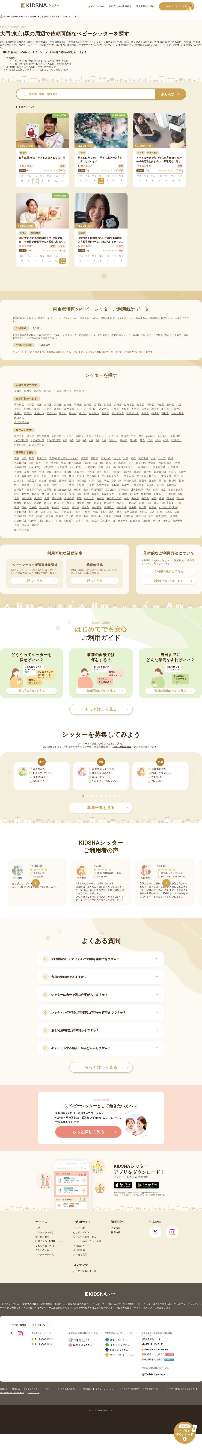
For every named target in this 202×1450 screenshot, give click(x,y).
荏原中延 (111, 462)
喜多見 (172, 471)
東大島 (85, 507)
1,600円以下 (21, 440)
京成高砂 (19, 480)
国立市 (63, 413)
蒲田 (49, 471)
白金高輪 (135, 520)
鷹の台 (35, 494)
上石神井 (79, 471)
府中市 (135, 409)
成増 (154, 498)
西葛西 (38, 502)
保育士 (30, 435)
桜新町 (172, 480)
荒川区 (18, 409)
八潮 (16, 525)
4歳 (91, 440)
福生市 (73, 413)
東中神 (133, 507)
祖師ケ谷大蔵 (175, 489)
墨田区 (78, 404)
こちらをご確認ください (57, 69)
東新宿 (166, 520)
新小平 (30, 489)
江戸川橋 (98, 462)
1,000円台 (174, 435)
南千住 (49, 516)
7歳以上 (113, 440)
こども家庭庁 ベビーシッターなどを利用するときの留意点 (169, 1389)
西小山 (70, 502)
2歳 (78, 440)
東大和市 (94, 413)
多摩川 (95, 494)
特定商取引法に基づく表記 (12, 1392)
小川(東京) (90, 467)
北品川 (138, 471)
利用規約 (16, 1389)
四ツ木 (49, 520)
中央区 (30, 404)
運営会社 (4, 1389)
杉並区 (160, 404)
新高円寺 (171, 485)
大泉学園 (141, 462)
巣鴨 (85, 489)
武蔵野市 (104, 409)
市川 (153, 458)
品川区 (97, 404)
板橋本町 (143, 458)
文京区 (58, 404)
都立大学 (89, 498)
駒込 (106, 480)
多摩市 (145, 413)
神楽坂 (18, 471)
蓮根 (24, 507)
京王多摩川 (93, 476)
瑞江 (177, 511)
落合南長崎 (159, 467)
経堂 (36, 476)
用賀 (41, 520)
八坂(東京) (20, 520)
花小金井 (44, 507)
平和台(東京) (107, 511)
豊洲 (79, 498)
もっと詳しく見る (106, 1067)
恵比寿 (122, 462)
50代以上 (176, 440)
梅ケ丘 (55, 462)
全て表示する (21, 422)
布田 (55, 511)
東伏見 (142, 507)
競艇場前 (27, 476)
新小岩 (160, 485)
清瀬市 (105, 413)
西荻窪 (28, 502)
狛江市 (82, 413)
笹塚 (181, 480)
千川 (148, 489)
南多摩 (59, 516)
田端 (86, 494)
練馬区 (38, 409)
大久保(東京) (165, 462)
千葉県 (58, 391)
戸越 (46, 498)
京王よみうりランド (148, 476)
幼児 (142, 440)
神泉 (39, 489)
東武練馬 (27, 498)
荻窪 (100, 467)
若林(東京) (92, 520)
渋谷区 (140, 404)
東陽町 (38, 498)
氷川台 (65, 507)
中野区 (150, 404)
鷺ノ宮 (162, 480)
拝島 (178, 502)
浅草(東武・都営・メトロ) (63, 458)
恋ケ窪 (43, 480)
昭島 (31, 458)
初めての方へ (96, 6)
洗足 (163, 489)
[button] (83, 796)
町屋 (159, 511)
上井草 (58, 471)
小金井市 (176, 409)
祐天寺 (32, 520)
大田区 (118, 404)
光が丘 (55, 507)
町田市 (165, 409)
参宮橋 (25, 485)
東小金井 (122, 507)
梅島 (63, 462)
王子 (130, 462)
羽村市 (165, 413)
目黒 (150, 516)
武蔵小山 (96, 516)
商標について (33, 1392)
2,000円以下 (37, 440)
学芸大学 (117, 471)
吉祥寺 (182, 471)
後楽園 (52, 480)
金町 (41, 471)
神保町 (77, 489)
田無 (79, 494)
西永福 (170, 498)
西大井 (180, 498)
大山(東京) (75, 467)
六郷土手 (69, 520)
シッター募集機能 (122, 746)
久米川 (80, 476)
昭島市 (145, 409)
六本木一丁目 (107, 520)
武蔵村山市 (132, 413)
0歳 (65, 440)
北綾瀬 (128, 471)
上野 (31, 462)
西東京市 (19, 417)
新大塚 (150, 485)
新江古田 (126, 485)
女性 (141, 435)
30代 (158, 440)
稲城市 (155, 413)
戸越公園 (69, 498)
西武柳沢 (123, 489)
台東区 (67, 404)
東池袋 (75, 507)
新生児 (123, 440)
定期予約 (19, 435)
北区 (178, 404)
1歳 (72, 440)
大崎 (177, 462)
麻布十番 (123, 520)
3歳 (85, 440)
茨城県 (18, 391)
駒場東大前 (130, 480)
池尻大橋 (106, 458)
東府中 (152, 507)
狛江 (99, 480)
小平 (91, 480)
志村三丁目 (58, 485)
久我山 (45, 476)
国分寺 (63, 480)
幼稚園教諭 (43, 435)
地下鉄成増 (74, 462)
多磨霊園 (146, 494)
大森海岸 (62, 467)
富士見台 (34, 511)
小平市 (18, 413)
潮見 (46, 485)
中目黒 (145, 498)
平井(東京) (20, 511)
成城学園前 (97, 489)
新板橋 (115, 485)
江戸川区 (69, 409)
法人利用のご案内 (145, 6)
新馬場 (48, 489)
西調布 (97, 502)
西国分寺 (59, 502)
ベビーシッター (95, 42)
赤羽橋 (156, 520)
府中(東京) (67, 511)
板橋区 (28, 409)
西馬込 (133, 502)
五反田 (152, 480)
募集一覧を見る (107, 808)
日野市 (28, 413)
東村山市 (39, 413)
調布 (180, 494)
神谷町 (90, 471)
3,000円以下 (54, 440)
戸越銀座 (57, 498)
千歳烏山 (158, 494)
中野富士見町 (114, 498)
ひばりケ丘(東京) (168, 507)
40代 (166, 440)
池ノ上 (117, 458)
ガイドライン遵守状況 (129, 1389)
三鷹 (31, 516)
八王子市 (81, 409)
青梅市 (125, 409)
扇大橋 (25, 525)
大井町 (152, 462)
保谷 (119, 511)
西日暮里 (109, 502)
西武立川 (111, 489)
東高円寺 (109, 507)
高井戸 (25, 494)
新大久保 (139, 485)
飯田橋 (94, 458)
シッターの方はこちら (178, 7)
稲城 (170, 458)
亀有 (99, 471)
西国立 (48, 502)
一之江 (162, 458)
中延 (126, 498)
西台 (89, 502)
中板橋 (100, 498)
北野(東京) (160, 471)
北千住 (148, 471)
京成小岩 (179, 476)
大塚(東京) (34, 467)
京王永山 (129, 476)
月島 (16, 498)
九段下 (55, 476)
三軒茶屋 (37, 485)
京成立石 (32, 480)
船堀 (95, 511)
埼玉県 (48, 391)
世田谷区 (129, 404)
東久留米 (97, 507)
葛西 (26, 471)
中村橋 (135, 498)
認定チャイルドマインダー (91, 435)
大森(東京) (49, 467)
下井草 (70, 485)
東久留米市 (118, 413)
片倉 (34, 471)
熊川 (71, 476)
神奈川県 (79, 391)
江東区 (88, 404)
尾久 (108, 467)
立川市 (92, 409)
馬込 (152, 511)
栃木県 (28, 391)
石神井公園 (103, 485)
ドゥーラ (114, 435)
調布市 (155, 409)
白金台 (146, 520)
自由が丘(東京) (62, 489)
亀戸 (106, 471)
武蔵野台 (128, 516)
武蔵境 (107, 516)
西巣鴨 (80, 502)
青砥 (16, 458)
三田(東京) (20, 516)
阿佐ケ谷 (42, 458)
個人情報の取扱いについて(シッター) (40, 1389)
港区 (39, 404)
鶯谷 (38, 462)
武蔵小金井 (82, 516)
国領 (71, 480)
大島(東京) (20, 467)
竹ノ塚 (45, 494)
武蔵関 (117, 516)
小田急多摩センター (124, 467)
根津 (149, 502)
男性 (133, 435)
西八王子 (122, 502)
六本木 (79, 520)
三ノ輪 (69, 516)
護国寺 (142, 480)
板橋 (133, 458)
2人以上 (150, 435)
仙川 (155, 489)
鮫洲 (16, 485)
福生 (77, 511)
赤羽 (24, 458)
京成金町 (166, 476)
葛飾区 (58, 409)
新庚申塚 (178, 520)
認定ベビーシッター (63, 435)
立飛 (71, 494)
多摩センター (109, 494)
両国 (58, 520)
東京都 (67, 391)
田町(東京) (125, 494)
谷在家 (35, 525)
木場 (16, 476)
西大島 (18, 502)
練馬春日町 (168, 502)
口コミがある (36, 444)
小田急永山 (144, 467)
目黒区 (108, 404)
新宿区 (48, 404)
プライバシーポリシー (105, 1389)
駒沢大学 (117, 480)
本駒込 (143, 511)
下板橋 (80, 485)
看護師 (125, 435)
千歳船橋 (171, 494)
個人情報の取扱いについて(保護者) (76, 1389)
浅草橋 (84, 458)
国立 (64, 476)
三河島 (168, 511)
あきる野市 (177, 413)
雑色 (16, 494)
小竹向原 (81, 480)
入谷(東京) (20, 462)
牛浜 (46, 462)
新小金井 (19, 489)
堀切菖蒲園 (131, 511)
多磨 (136, 494)
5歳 (98, 440)
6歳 (104, 440)
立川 (54, 494)
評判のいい (20, 444)
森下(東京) (162, 516)
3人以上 (162, 435)
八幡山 (33, 507)
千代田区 (19, 404)
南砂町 (39, 516)
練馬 (156, 502)
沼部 (141, 502)
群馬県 (38, 391)
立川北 (63, 494)
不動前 (86, 511)
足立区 (48, 409)
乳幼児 (133, 440)
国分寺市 (52, 413)
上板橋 (68, 471)
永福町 (87, 462)
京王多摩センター (112, 476)
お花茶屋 (173, 467)
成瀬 (161, 498)
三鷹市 (115, 409)
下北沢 (90, 485)
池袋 (125, 458)
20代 (150, 440)
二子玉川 (46, 511)
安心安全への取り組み (120, 6)
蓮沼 (16, 507)
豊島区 (170, 404)
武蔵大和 (141, 516)
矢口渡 (174, 516)
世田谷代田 (137, 489)
